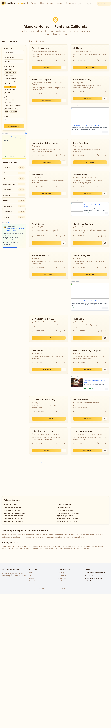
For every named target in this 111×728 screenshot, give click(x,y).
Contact (68, 3)
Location (8, 48)
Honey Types (9, 66)
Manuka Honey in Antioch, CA (13, 510)
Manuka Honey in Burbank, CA (13, 518)
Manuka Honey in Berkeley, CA (13, 516)
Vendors (34, 3)
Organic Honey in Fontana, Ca (66, 516)
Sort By (6, 116)
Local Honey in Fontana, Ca (65, 508)
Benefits (50, 3)
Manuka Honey (62, 578)
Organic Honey (61, 575)
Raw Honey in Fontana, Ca (65, 510)
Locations (59, 3)
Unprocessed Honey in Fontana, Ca (68, 513)
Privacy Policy (33, 581)
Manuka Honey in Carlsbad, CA (13, 521)
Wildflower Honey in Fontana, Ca (67, 521)
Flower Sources (10, 97)
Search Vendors (13, 126)
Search (25, 3)
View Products (46, 67)
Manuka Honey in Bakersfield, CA (14, 513)
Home (31, 573)
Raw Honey (60, 573)
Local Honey (61, 581)
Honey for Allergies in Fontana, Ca (67, 518)
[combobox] (77, 3)
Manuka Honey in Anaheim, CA (13, 508)
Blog (42, 3)
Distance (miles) (9, 57)
